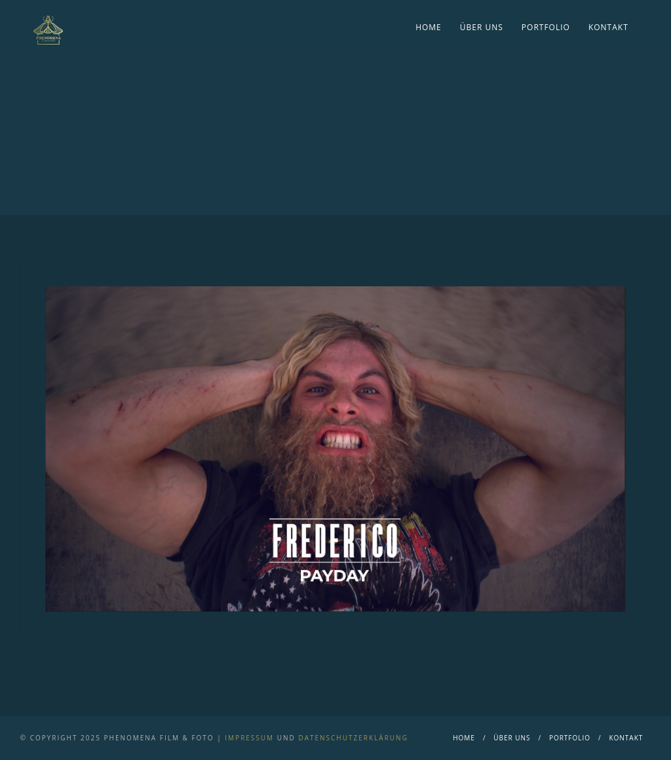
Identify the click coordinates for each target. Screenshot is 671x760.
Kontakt (608, 27)
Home (428, 27)
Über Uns (481, 27)
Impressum (249, 737)
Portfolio (546, 27)
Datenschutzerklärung (353, 737)
